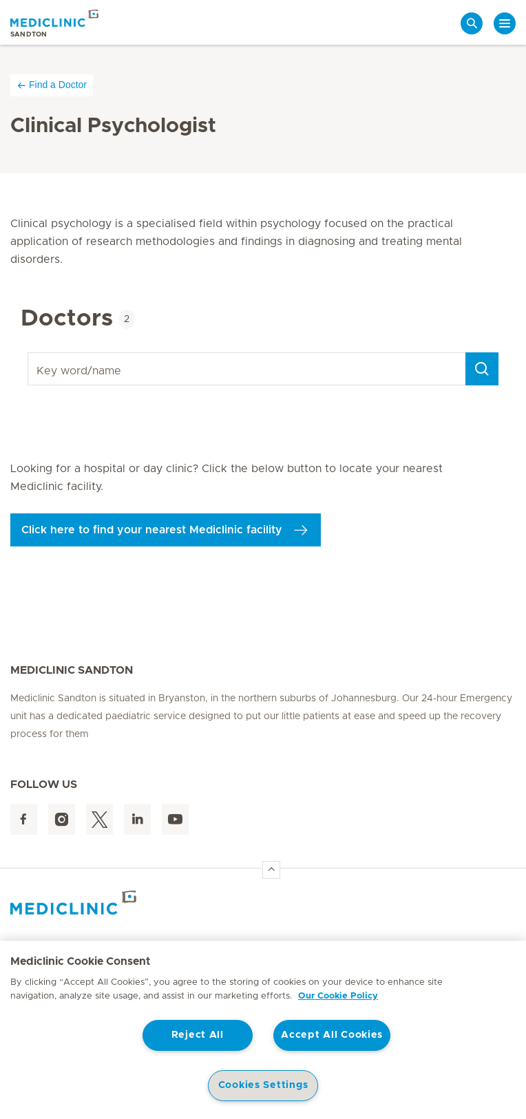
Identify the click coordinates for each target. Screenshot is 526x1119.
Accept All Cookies (332, 1035)
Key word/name (30, 352)
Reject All (197, 1035)
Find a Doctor (52, 85)
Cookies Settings (263, 1085)
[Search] (481, 368)
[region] (263, 1030)
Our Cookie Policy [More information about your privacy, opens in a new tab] (338, 996)
